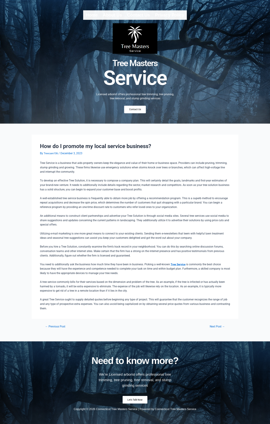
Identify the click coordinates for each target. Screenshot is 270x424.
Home (92, 15)
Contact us (138, 15)
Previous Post (57, 328)
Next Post (216, 328)
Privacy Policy (169, 15)
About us (112, 15)
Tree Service (178, 266)
